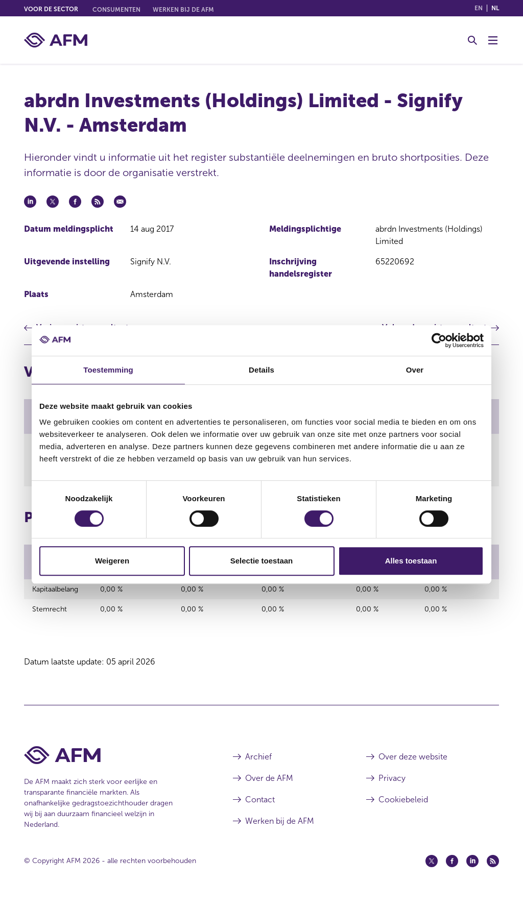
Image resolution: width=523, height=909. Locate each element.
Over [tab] (415, 369)
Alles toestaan (411, 560)
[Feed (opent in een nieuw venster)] (493, 870)
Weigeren (112, 560)
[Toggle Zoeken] (472, 40)
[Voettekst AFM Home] (113, 764)
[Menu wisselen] (493, 40)
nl (495, 8)
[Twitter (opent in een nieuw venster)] (431, 870)
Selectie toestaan (261, 560)
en (478, 8)
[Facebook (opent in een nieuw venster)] (452, 870)
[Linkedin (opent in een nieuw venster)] (472, 870)
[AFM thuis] (55, 40)
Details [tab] (261, 369)
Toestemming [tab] (108, 369)
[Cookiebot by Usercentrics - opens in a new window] (439, 340)
